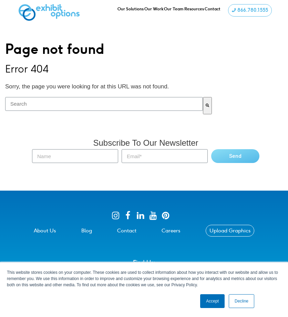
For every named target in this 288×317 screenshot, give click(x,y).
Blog (86, 231)
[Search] (207, 105)
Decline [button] (241, 301)
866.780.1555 (249, 12)
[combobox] (104, 104)
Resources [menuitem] (198, 11)
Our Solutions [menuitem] (131, 11)
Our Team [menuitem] (177, 11)
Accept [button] (212, 301)
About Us (45, 231)
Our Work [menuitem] (155, 11)
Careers (171, 231)
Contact (126, 231)
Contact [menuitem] (218, 11)
